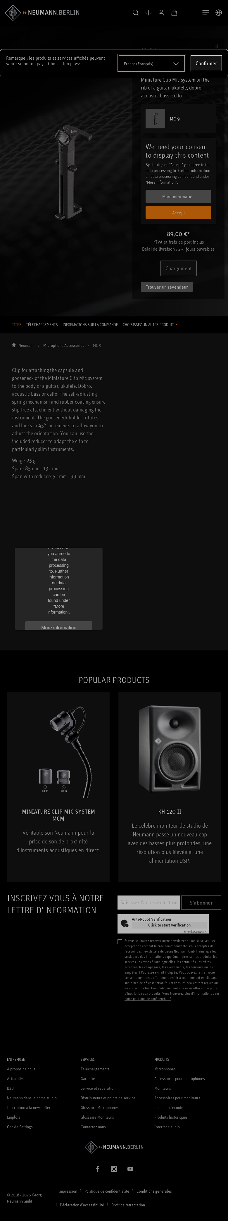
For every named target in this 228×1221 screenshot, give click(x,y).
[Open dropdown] (152, 63)
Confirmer (206, 63)
